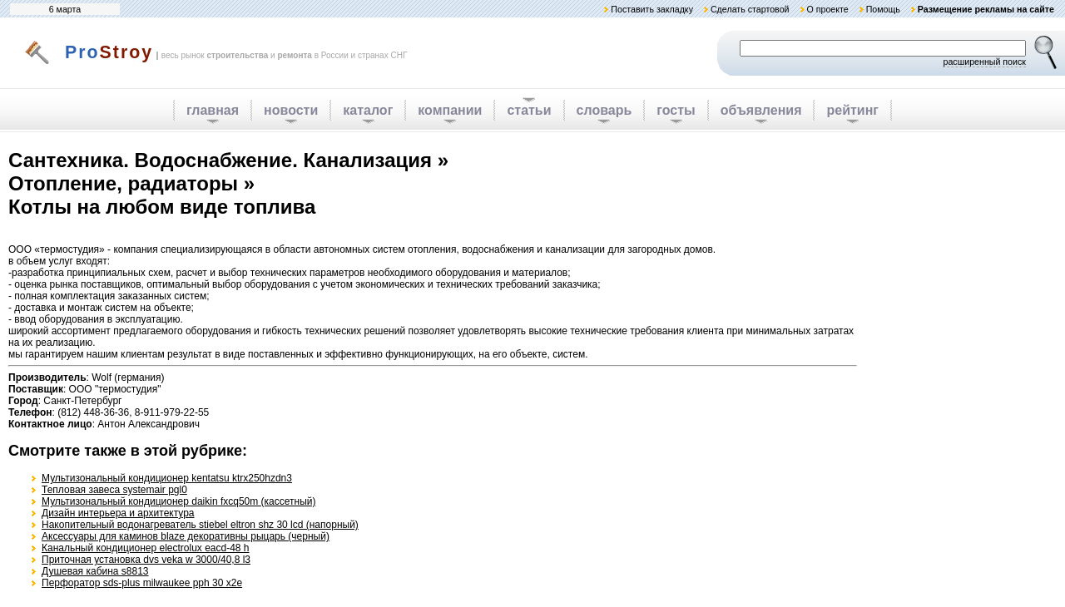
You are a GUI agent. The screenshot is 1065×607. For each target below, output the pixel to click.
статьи (529, 110)
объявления (761, 110)
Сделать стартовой (750, 9)
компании (450, 110)
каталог (368, 110)
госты (675, 110)
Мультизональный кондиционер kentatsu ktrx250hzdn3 (167, 478)
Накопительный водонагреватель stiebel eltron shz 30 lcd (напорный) (200, 525)
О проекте (827, 9)
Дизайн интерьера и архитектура (118, 513)
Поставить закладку (652, 9)
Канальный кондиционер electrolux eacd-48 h (146, 548)
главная (212, 110)
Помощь (883, 9)
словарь (604, 110)
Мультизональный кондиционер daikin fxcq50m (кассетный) (179, 501)
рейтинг (852, 110)
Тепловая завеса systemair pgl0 (114, 490)
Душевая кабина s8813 (95, 571)
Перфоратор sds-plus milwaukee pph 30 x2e (142, 583)
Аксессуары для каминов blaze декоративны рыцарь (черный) (185, 536)
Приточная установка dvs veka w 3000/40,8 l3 (146, 559)
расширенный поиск (984, 62)
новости (291, 110)
